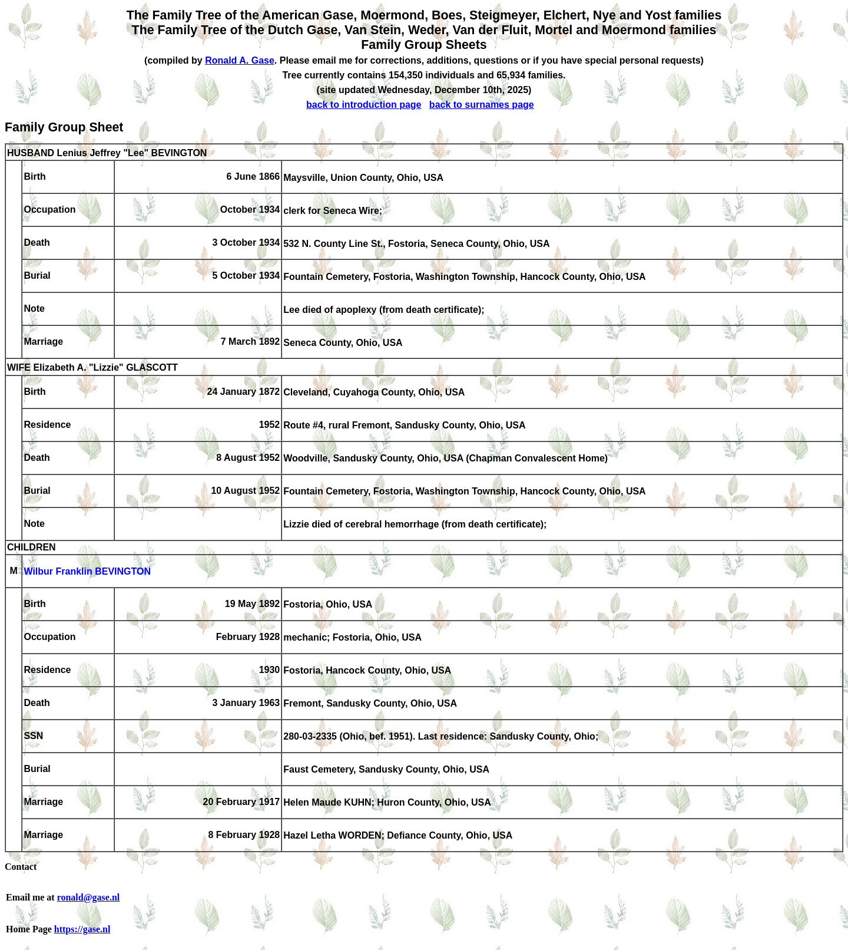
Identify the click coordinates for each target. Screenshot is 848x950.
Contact (21, 867)
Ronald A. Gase (239, 60)
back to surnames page (481, 105)
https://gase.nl (82, 929)
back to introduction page (364, 105)
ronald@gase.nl (88, 897)
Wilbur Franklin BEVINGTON (87, 572)
